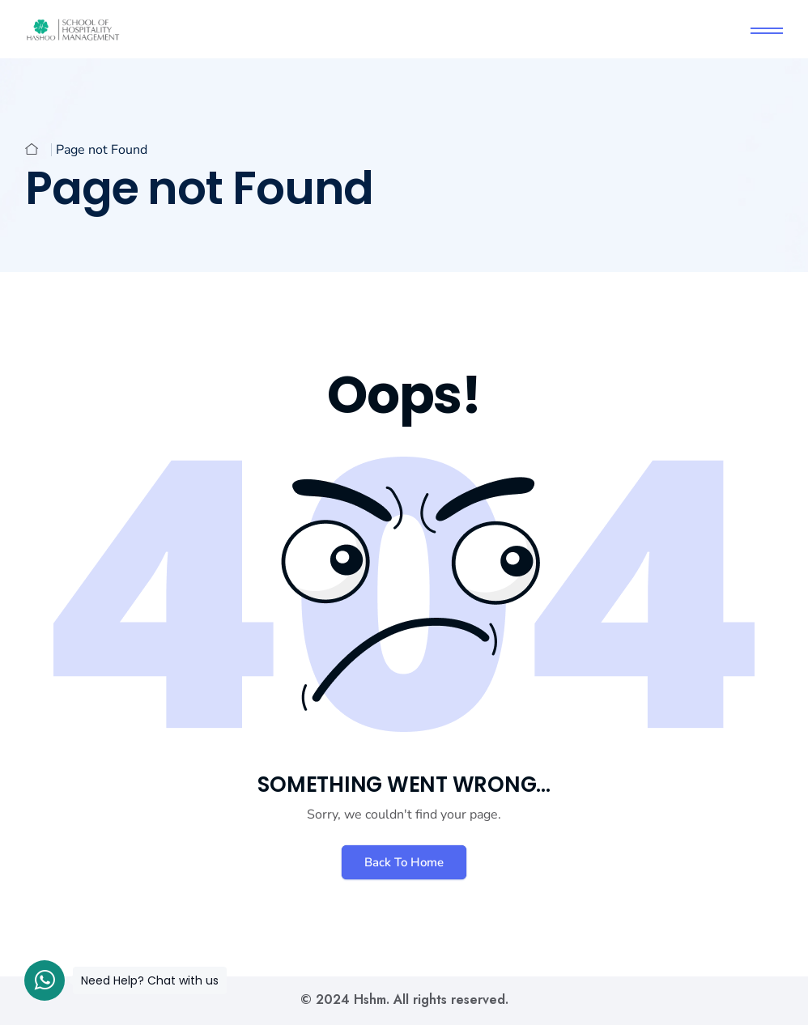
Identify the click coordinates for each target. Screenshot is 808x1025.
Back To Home (404, 862)
